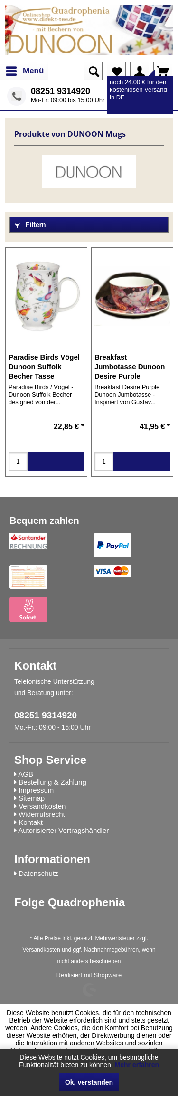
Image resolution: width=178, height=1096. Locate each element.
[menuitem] (24, 71)
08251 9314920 (60, 91)
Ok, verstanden (89, 1082)
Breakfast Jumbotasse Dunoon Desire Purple (129, 366)
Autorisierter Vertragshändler (63, 830)
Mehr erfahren (137, 1065)
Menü (25, 69)
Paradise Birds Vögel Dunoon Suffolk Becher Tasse (44, 366)
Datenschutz (38, 873)
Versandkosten (41, 949)
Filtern (30, 225)
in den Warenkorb (56, 461)
